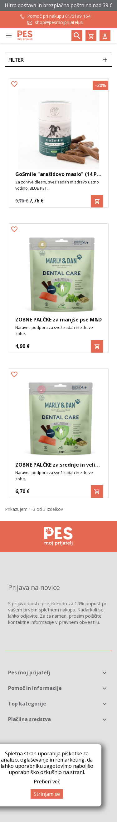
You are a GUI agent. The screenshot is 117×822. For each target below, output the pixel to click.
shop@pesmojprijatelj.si (59, 22)
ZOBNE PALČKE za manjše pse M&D (58, 319)
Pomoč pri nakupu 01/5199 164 (58, 16)
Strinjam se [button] (47, 794)
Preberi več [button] (47, 781)
